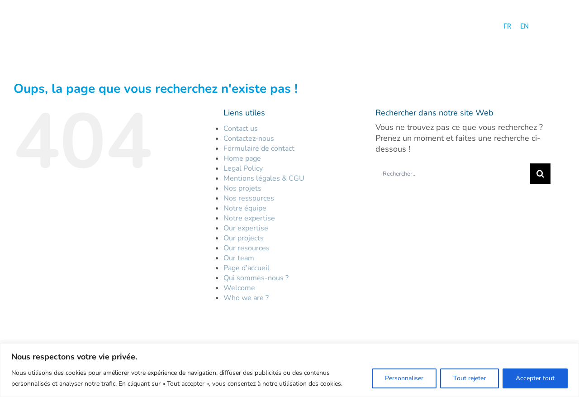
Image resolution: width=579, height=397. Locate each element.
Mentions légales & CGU (263, 178)
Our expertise (245, 228)
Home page (242, 158)
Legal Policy (243, 168)
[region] (289, 370)
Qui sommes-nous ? (256, 278)
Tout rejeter (469, 378)
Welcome (239, 288)
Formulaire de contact (258, 148)
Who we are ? (246, 298)
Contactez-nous (248, 138)
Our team (238, 258)
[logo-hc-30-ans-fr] (73, 27)
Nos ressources (248, 198)
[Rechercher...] (452, 173)
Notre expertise (249, 218)
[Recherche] (540, 173)
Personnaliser (404, 378)
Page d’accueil (246, 268)
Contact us (240, 129)
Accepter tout (535, 378)
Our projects (243, 238)
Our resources (246, 248)
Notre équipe (244, 208)
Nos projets (242, 188)
